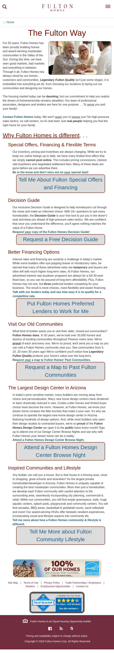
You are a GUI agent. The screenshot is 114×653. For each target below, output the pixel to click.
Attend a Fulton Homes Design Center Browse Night (60, 451)
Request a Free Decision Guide (60, 239)
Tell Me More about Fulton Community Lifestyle (60, 535)
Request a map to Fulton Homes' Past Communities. (52, 359)
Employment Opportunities (55, 586)
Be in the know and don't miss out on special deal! (51, 172)
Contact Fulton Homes (18, 116)
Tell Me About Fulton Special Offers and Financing (60, 183)
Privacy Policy (52, 582)
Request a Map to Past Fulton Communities (60, 371)
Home (10, 22)
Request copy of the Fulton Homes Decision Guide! (51, 231)
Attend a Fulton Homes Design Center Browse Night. (48, 439)
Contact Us (82, 586)
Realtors (30, 586)
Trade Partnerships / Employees (83, 582)
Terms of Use (31, 582)
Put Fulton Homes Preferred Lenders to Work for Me (60, 307)
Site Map (13, 582)
